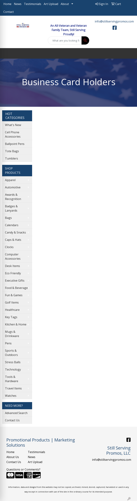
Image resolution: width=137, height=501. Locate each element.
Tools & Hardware (11, 379)
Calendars (11, 225)
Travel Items (13, 388)
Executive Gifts (14, 280)
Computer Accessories (13, 256)
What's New (13, 125)
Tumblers (11, 158)
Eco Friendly (13, 273)
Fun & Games (13, 295)
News (17, 4)
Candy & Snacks (15, 232)
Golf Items (12, 302)
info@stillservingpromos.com (114, 21)
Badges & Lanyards (11, 208)
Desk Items (12, 266)
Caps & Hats (13, 240)
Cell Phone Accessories (13, 134)
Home (7, 4)
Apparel (10, 180)
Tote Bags (12, 151)
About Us (12, 457)
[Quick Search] (65, 40)
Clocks (9, 247)
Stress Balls (13, 362)
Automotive (13, 187)
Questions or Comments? (23, 469)
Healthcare (12, 310)
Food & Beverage (16, 288)
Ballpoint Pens (14, 144)
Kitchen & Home (15, 324)
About (65, 4)
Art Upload (51, 4)
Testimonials (32, 4)
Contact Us (12, 420)
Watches (10, 396)
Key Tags (11, 317)
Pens (8, 343)
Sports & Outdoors (11, 353)
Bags (8, 218)
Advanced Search (16, 413)
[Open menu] (129, 53)
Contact (8, 12)
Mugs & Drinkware (12, 334)
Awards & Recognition (13, 197)
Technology (13, 369)
